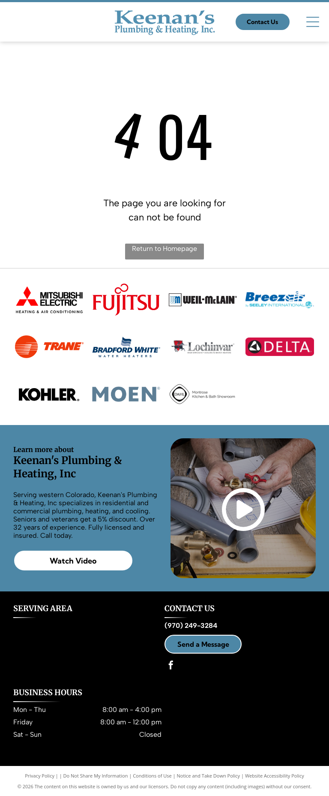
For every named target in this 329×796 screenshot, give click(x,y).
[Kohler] (49, 394)
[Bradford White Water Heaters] (126, 347)
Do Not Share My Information (95, 775)
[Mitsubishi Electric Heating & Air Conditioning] (49, 299)
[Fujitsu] (126, 299)
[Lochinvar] (203, 347)
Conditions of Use (152, 775)
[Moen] (126, 394)
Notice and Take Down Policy (208, 775)
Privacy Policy (39, 775)
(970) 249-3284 (190, 625)
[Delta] (279, 347)
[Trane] (49, 347)
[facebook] (170, 666)
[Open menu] (312, 21)
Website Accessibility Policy (274, 775)
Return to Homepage (164, 248)
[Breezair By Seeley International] (279, 299)
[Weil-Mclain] (203, 299)
